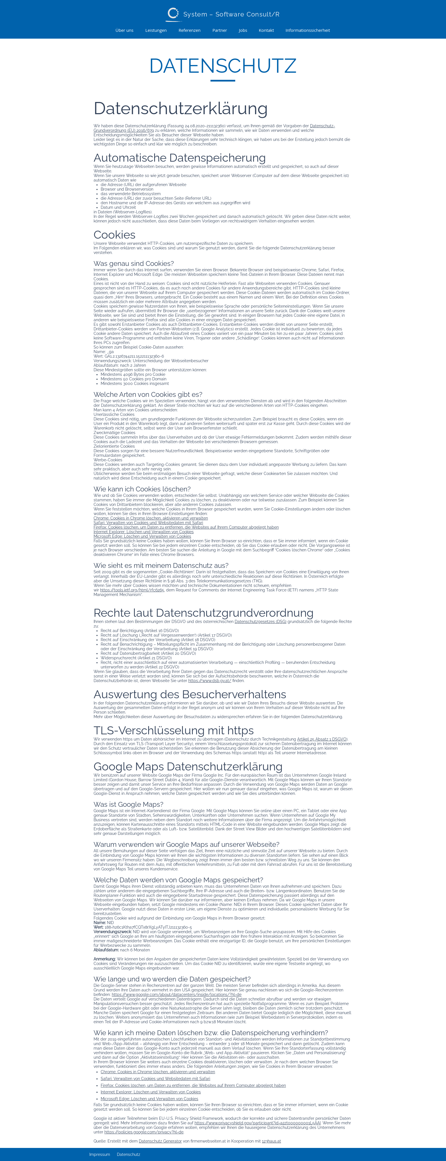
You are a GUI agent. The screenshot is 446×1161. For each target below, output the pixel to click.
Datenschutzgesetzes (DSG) (260, 621)
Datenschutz (128, 1154)
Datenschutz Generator (160, 1141)
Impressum (99, 1154)
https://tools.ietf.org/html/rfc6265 (132, 590)
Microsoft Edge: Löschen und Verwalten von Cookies (142, 536)
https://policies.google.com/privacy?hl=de (143, 1132)
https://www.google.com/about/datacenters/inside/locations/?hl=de (176, 994)
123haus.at (271, 1141)
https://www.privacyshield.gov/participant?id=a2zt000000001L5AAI (258, 1123)
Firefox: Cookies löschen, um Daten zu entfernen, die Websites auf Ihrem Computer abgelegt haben (186, 527)
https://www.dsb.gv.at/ (209, 680)
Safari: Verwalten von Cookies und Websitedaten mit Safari (148, 522)
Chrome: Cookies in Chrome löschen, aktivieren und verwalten (151, 518)
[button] (156, 30)
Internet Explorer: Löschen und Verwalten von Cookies (144, 532)
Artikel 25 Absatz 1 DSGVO (321, 739)
